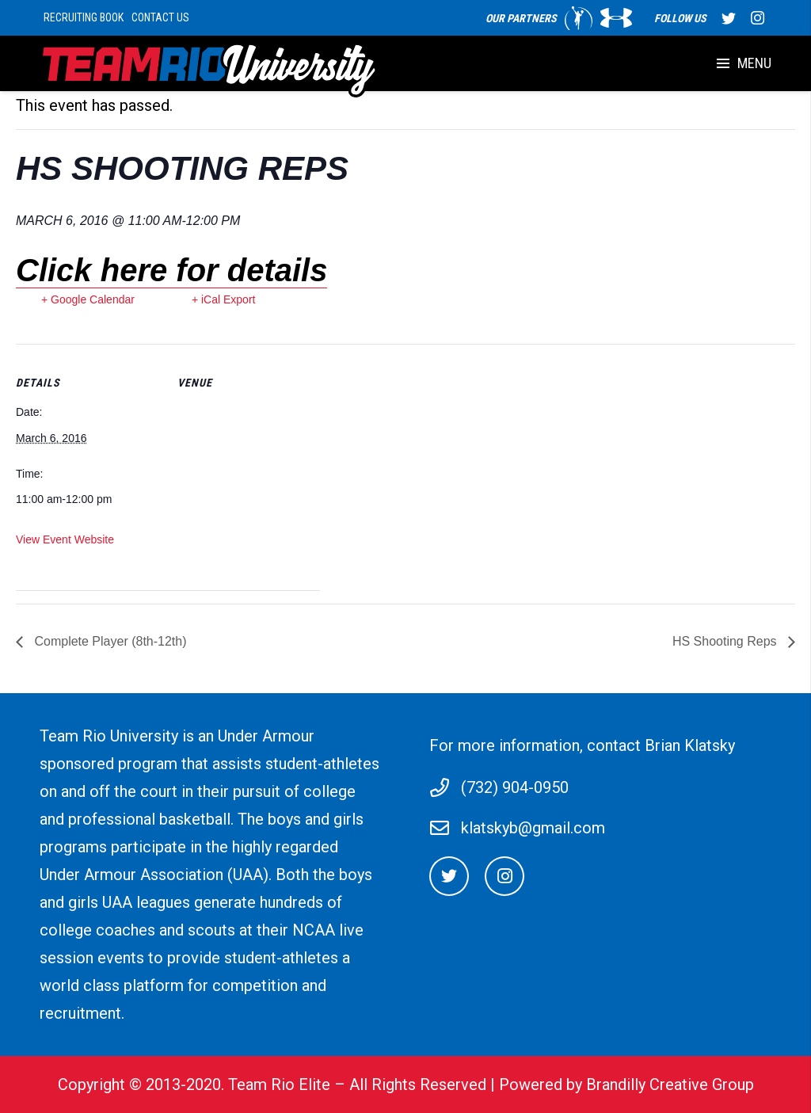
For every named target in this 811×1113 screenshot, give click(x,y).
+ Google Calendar (88, 299)
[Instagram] (504, 876)
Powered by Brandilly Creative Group (626, 1084)
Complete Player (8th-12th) (109, 641)
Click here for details (171, 270)
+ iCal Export (224, 299)
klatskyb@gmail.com (533, 827)
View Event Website (65, 539)
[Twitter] (449, 876)
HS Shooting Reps (726, 641)
